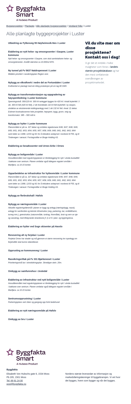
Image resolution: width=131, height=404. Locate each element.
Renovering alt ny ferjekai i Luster (26, 235)
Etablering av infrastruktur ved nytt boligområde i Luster (38, 279)
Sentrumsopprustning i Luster (24, 298)
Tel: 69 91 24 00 (15, 380)
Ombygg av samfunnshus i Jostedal (27, 271)
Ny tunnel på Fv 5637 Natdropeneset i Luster (32, 70)
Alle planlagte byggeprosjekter (51, 26)
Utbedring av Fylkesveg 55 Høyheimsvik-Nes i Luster (37, 43)
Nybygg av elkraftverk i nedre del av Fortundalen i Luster (39, 82)
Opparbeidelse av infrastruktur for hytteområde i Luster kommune (44, 173)
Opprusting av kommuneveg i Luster (28, 250)
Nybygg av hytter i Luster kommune (27, 123)
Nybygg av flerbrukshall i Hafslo (25, 195)
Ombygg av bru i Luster (21, 319)
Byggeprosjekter (14, 26)
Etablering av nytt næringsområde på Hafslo (32, 310)
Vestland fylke (75, 26)
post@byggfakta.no (16, 384)
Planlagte (29, 26)
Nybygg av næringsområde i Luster (27, 204)
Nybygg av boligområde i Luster (25, 154)
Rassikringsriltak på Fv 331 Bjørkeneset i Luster (34, 259)
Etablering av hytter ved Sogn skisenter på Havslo (35, 226)
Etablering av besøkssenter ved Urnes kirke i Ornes (36, 146)
